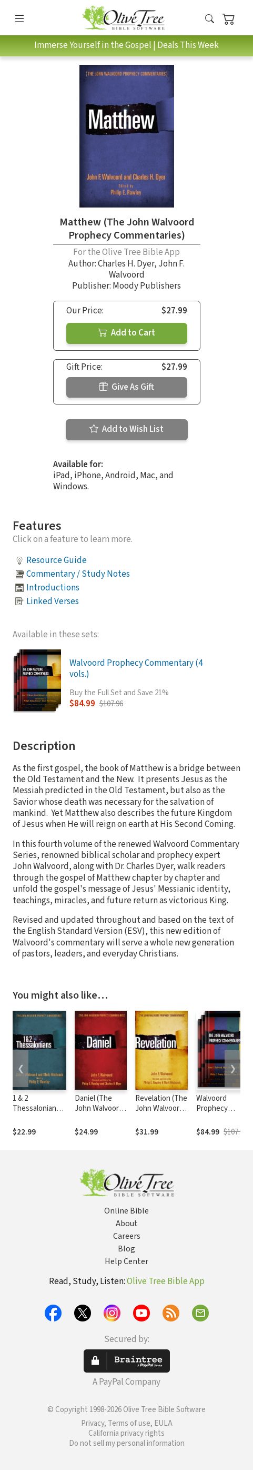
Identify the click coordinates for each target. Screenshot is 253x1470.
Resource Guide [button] (56, 560)
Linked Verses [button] (52, 601)
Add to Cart (126, 333)
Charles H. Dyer (126, 264)
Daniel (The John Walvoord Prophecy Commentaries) (100, 1113)
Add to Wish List (126, 429)
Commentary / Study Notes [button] (78, 574)
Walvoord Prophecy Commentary (217, 1108)
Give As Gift (126, 387)
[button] (209, 19)
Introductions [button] (52, 587)
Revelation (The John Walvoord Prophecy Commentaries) (161, 1113)
